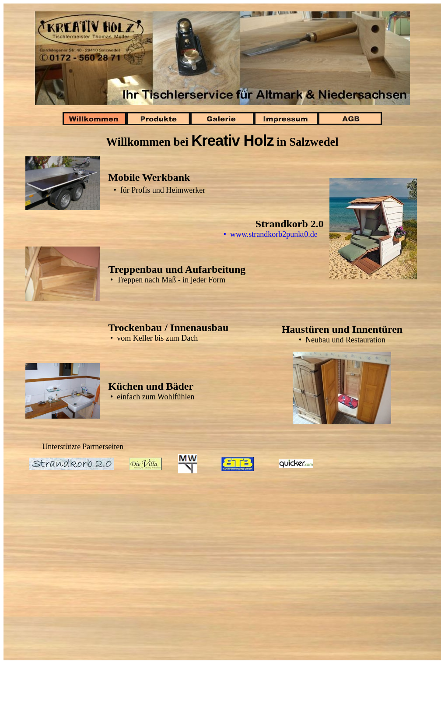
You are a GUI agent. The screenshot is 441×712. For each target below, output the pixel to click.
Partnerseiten (102, 446)
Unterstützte (61, 446)
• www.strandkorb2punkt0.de (276, 234)
